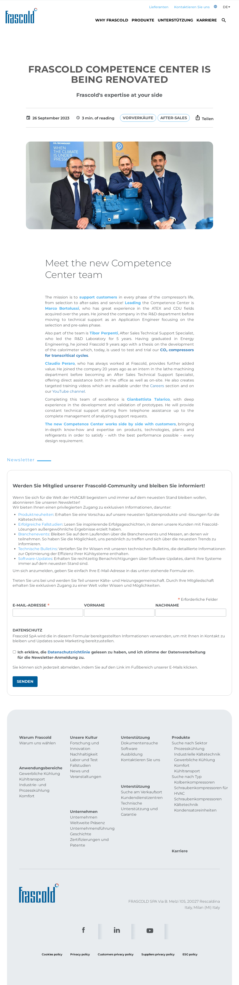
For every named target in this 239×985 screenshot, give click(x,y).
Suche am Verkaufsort (141, 780)
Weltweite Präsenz (87, 803)
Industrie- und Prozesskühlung (34, 778)
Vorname (94, 605)
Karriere (207, 20)
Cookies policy (52, 923)
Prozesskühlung (189, 748)
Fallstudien (80, 765)
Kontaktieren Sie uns (192, 7)
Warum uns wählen (37, 743)
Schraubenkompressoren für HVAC (201, 791)
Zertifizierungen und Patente (89, 822)
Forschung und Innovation (84, 746)
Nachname (167, 605)
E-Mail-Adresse (31, 605)
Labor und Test (84, 760)
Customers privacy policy (116, 923)
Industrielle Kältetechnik (197, 754)
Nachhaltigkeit (84, 754)
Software (129, 748)
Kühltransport (32, 769)
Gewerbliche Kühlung (39, 763)
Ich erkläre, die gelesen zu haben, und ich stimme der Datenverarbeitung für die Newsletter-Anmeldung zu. (111, 655)
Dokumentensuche (139, 743)
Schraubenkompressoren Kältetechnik (198, 802)
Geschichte (80, 814)
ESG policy (190, 923)
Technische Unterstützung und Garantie (139, 797)
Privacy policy (80, 923)
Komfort (27, 786)
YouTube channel (68, 391)
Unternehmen (83, 797)
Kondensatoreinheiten (195, 810)
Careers (157, 386)
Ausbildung (132, 754)
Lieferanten (159, 7)
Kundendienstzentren (142, 786)
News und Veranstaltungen (85, 774)
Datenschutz (27, 630)
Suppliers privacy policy (158, 923)
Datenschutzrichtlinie (69, 652)
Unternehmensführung (92, 808)
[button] (215, 7)
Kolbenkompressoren (194, 782)
